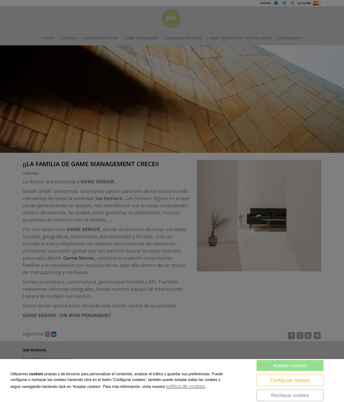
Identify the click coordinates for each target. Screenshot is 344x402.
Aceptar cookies (290, 365)
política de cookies (185, 386)
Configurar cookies (290, 380)
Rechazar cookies (290, 395)
